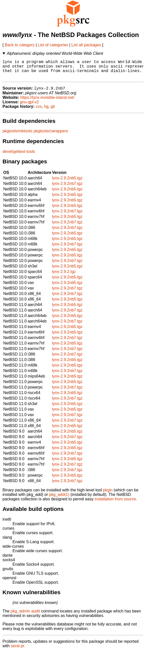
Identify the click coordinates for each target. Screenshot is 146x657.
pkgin (107, 495)
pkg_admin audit (25, 616)
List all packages (86, 45)
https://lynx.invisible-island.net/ (47, 102)
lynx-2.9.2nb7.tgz (67, 188)
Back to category (20, 45)
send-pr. (18, 650)
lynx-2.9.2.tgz (64, 276)
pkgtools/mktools (17, 136)
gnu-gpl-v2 (29, 107)
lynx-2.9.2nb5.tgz (67, 183)
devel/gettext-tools (19, 156)
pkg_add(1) (59, 499)
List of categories (53, 45)
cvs (39, 111)
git (53, 111)
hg (46, 111)
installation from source (115, 504)
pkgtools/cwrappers (51, 136)
